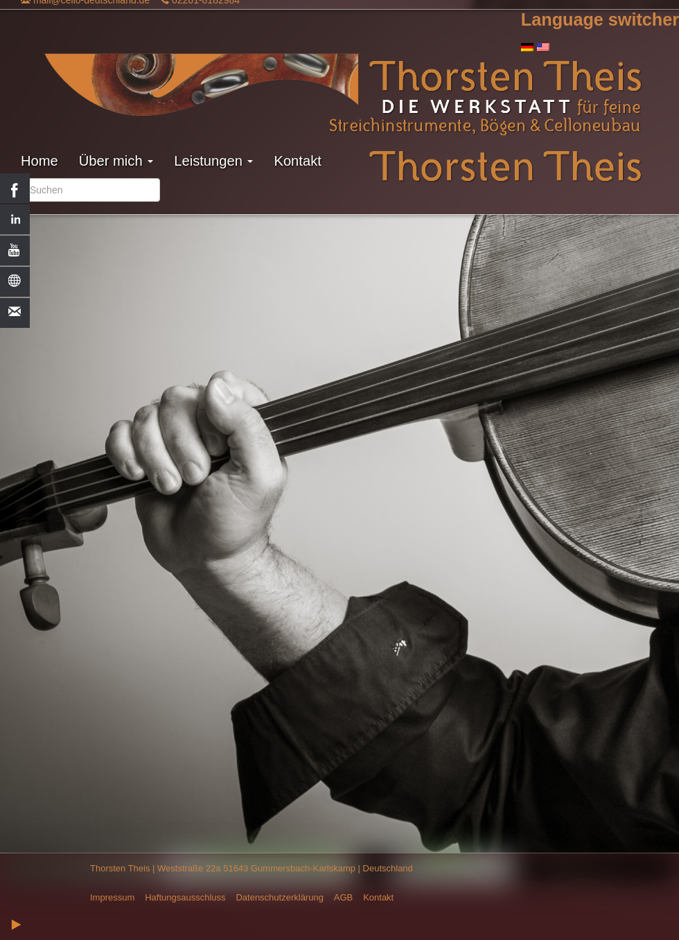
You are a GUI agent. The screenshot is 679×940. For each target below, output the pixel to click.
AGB (343, 897)
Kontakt (297, 160)
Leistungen (213, 160)
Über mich (116, 160)
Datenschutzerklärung (279, 897)
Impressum (112, 897)
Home (39, 160)
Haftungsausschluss (185, 897)
